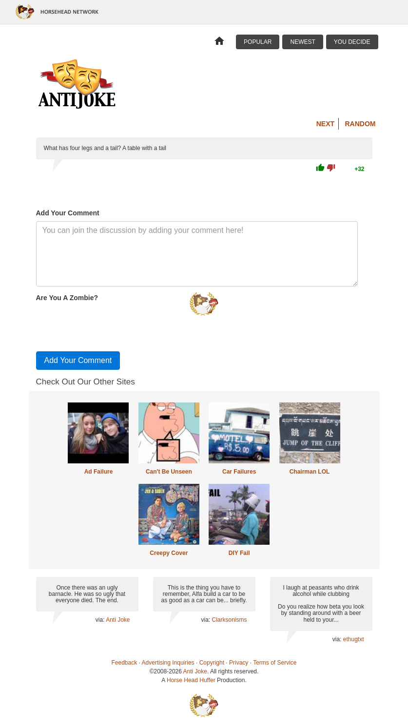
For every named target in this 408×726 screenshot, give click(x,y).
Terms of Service (274, 662)
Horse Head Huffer (191, 680)
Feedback (124, 662)
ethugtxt (353, 639)
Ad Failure (98, 471)
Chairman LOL (310, 471)
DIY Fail (239, 553)
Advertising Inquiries (168, 662)
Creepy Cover (169, 553)
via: (101, 619)
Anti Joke (118, 619)
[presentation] (110, 325)
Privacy (238, 662)
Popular (258, 41)
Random (360, 124)
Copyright (211, 662)
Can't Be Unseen (169, 471)
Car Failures (239, 471)
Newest (302, 41)
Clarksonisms (229, 619)
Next (325, 124)
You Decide (352, 41)
